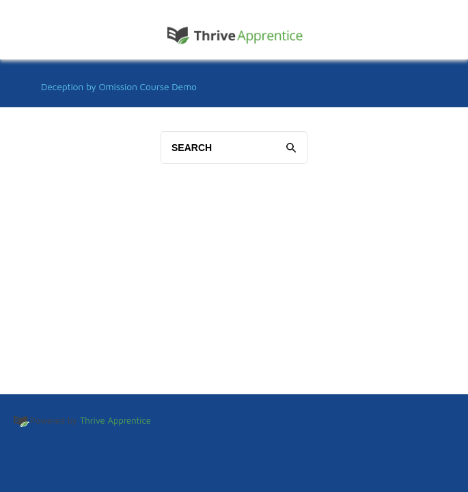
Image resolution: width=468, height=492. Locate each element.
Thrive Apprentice (115, 420)
